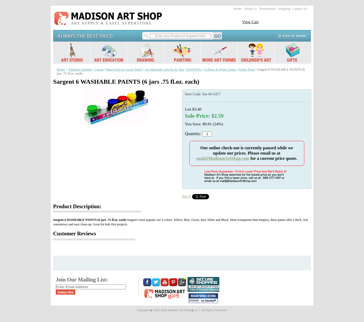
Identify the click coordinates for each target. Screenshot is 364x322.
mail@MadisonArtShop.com (222, 158)
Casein (99, 69)
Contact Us (299, 9)
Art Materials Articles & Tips (164, 69)
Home (238, 9)
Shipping (284, 9)
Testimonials (267, 9)
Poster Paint (247, 69)
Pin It (186, 196)
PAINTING (194, 69)
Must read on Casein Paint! (124, 69)
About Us (250, 9)
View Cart (250, 21)
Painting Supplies (80, 69)
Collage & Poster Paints (220, 69)
